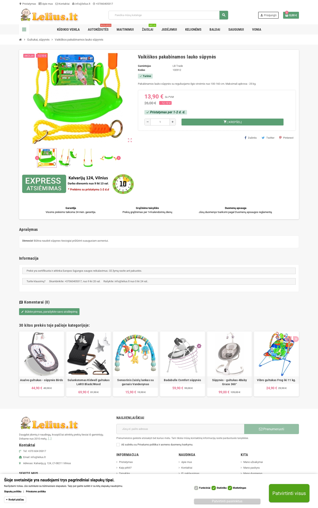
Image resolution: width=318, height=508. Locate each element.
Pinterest (286, 137)
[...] (49, 438)
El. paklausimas (190, 473)
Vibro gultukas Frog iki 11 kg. (276, 380)
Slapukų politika (12, 491)
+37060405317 (103, 3)
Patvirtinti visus (289, 493)
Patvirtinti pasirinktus (227, 501)
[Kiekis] (160, 122)
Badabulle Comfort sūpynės (182, 380)
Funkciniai (204, 487)
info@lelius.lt (81, 3)
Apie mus (46, 3)
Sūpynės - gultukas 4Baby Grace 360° (229, 382)
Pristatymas (27, 3)
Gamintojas (144, 65)
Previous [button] (289, 324)
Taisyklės (124, 473)
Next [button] (295, 324)
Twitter (268, 137)
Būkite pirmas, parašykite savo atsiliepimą (49, 311)
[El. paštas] (180, 429)
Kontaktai (62, 3)
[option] (41, 364)
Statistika (222, 487)
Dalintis (251, 137)
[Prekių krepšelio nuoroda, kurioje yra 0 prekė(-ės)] (291, 15)
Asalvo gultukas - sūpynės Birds (41, 380)
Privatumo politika (36, 491)
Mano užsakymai (253, 462)
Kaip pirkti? (125, 467)
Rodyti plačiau (16, 499)
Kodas (141, 69)
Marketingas (239, 487)
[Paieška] (168, 15)
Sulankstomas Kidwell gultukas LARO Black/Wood (89, 382)
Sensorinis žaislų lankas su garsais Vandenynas (135, 382)
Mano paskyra (251, 467)
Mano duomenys (252, 473)
